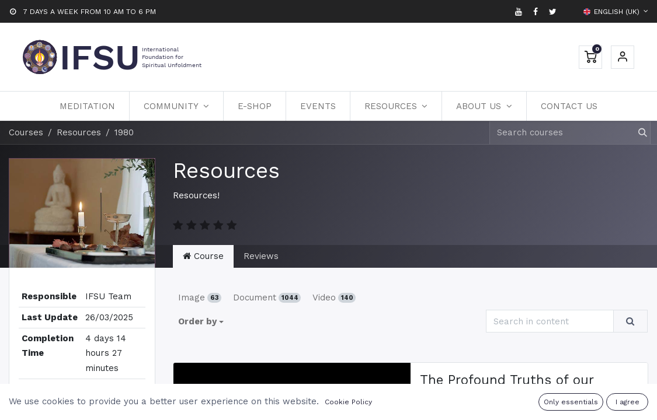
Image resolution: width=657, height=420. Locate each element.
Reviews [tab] (261, 256)
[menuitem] (87, 106)
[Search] (637, 132)
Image (199, 297)
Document (267, 297)
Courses (26, 132)
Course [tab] (203, 256)
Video (334, 297)
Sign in (622, 57)
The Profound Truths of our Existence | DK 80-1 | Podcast (513, 387)
